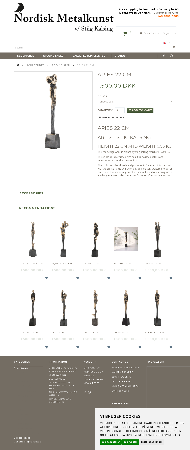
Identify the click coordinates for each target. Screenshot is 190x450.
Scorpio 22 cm (154, 332)
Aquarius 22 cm (62, 263)
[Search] (174, 47)
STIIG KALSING (134, 137)
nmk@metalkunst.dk (126, 386)
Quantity (106, 110)
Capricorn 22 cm (32, 263)
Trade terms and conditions (60, 400)
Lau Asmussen (58, 379)
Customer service (166, 12)
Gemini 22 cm (153, 263)
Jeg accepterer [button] (111, 442)
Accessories (31, 193)
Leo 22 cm (58, 332)
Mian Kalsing (57, 375)
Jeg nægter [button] (130, 442)
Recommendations (37, 208)
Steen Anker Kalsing (62, 371)
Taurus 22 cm (122, 263)
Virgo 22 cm (90, 332)
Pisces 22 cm (91, 263)
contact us (130, 175)
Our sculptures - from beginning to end (61, 385)
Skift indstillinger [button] (151, 442)
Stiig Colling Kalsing (63, 368)
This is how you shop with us (63, 393)
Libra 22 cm (121, 332)
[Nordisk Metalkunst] (64, 18)
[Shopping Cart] (127, 34)
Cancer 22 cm (29, 332)
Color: (103, 96)
